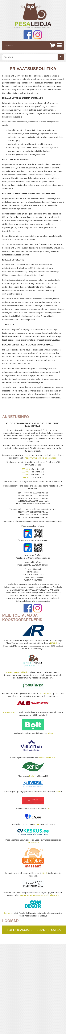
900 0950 (26, 469)
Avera (58, 791)
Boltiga (50, 733)
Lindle (45, 873)
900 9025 (26, 471)
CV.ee (36, 824)
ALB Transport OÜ (10, 712)
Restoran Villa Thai (46, 757)
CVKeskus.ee (33, 842)
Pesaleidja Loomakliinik (16, 672)
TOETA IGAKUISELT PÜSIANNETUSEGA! (34, 930)
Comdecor (8, 913)
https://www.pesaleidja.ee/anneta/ (41, 457)
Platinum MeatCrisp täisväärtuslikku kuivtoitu (38, 895)
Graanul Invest (45, 693)
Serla (31, 776)
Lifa (48, 808)
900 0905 (26, 477)
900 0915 (26, 474)
